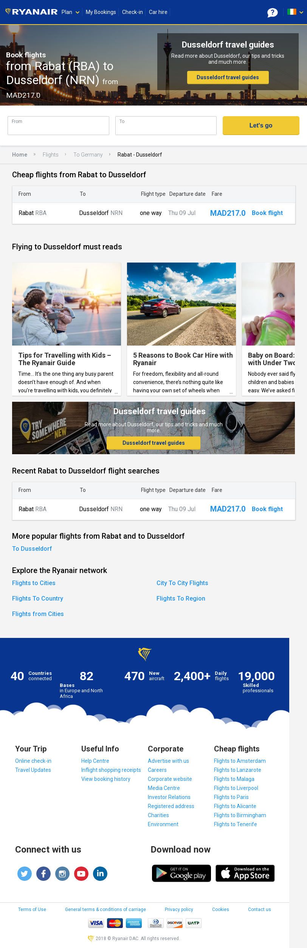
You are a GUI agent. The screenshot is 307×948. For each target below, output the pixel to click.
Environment (163, 824)
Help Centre (95, 761)
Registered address (171, 806)
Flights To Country (37, 598)
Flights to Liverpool (236, 788)
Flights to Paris (231, 797)
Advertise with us (168, 761)
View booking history (105, 779)
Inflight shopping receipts (111, 770)
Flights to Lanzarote (237, 770)
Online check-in (33, 761)
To (121, 121)
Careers (157, 770)
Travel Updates (33, 770)
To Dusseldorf (32, 548)
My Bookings (101, 12)
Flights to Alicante (235, 806)
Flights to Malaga (234, 779)
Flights (51, 155)
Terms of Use (32, 909)
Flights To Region (181, 598)
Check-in (132, 12)
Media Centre (164, 788)
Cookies (220, 909)
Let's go (261, 125)
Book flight (267, 213)
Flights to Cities (34, 583)
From (17, 121)
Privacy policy (179, 909)
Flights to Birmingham (240, 815)
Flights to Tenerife (235, 824)
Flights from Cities (38, 614)
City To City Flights (182, 583)
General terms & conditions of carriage (105, 909)
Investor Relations (169, 797)
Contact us (259, 909)
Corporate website (170, 779)
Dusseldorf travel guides (228, 77)
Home (19, 155)
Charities (158, 815)
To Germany (88, 155)
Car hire (158, 12)
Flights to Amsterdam (240, 761)
